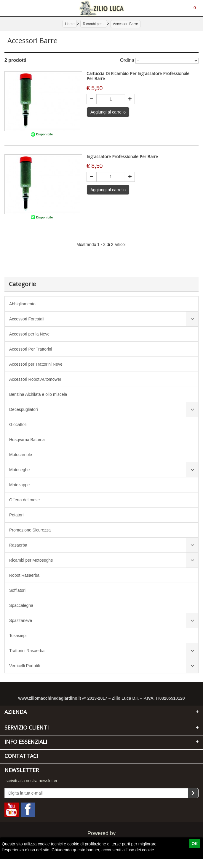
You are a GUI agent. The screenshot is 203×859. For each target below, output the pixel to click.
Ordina (127, 60)
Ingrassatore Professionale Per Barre (122, 156)
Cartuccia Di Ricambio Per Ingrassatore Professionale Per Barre (138, 76)
